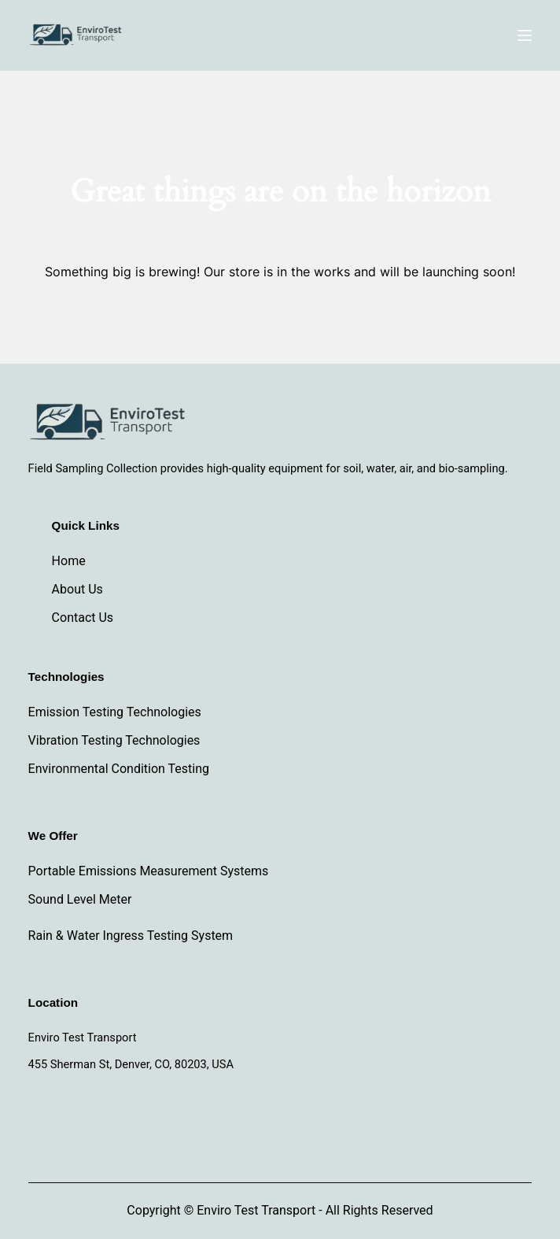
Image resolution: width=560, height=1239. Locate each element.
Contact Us (83, 617)
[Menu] (525, 35)
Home (69, 560)
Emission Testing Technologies (114, 712)
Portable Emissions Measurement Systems (148, 871)
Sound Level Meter (80, 899)
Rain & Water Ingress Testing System (131, 935)
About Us (77, 589)
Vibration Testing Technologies (114, 740)
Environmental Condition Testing (118, 768)
